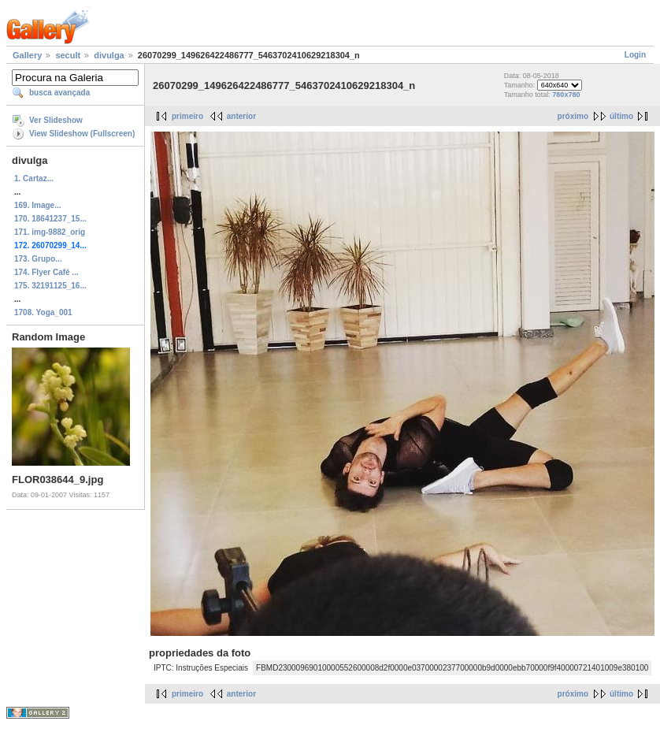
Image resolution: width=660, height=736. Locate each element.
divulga (109, 55)
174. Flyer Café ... (46, 272)
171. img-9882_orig (49, 232)
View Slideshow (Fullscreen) (82, 133)
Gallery (27, 55)
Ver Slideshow (56, 120)
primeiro (187, 116)
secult (67, 55)
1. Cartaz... (34, 178)
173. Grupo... (38, 259)
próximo (573, 116)
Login (635, 54)
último (621, 116)
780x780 (566, 95)
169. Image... (37, 205)
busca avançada (59, 92)
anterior (241, 116)
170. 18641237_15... (50, 218)
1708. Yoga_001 (43, 312)
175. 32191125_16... (50, 285)
